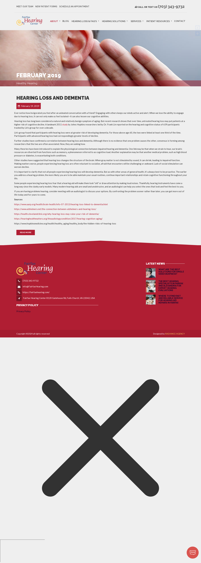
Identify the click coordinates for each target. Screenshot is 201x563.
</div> (22, 550)
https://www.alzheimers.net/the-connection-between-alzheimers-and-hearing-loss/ (55, 209)
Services (136, 21)
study (65, 124)
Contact (179, 21)
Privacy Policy (23, 311)
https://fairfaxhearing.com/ (36, 292)
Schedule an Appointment (74, 6)
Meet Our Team (24, 6)
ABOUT (54, 21)
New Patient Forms (46, 6)
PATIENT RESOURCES (158, 21)
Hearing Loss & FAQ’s (84, 21)
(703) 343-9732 (31, 280)
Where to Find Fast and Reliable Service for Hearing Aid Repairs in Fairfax (170, 299)
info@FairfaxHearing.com (35, 286)
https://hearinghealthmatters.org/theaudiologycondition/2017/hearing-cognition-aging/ (58, 218)
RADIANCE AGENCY (175, 333)
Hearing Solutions (113, 21)
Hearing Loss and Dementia (52, 98)
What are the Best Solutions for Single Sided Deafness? (171, 271)
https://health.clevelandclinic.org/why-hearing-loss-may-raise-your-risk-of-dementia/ (56, 214)
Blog (65, 21)
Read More (25, 232)
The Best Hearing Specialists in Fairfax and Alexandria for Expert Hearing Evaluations (170, 286)
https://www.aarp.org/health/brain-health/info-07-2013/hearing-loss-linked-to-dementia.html (61, 204)
